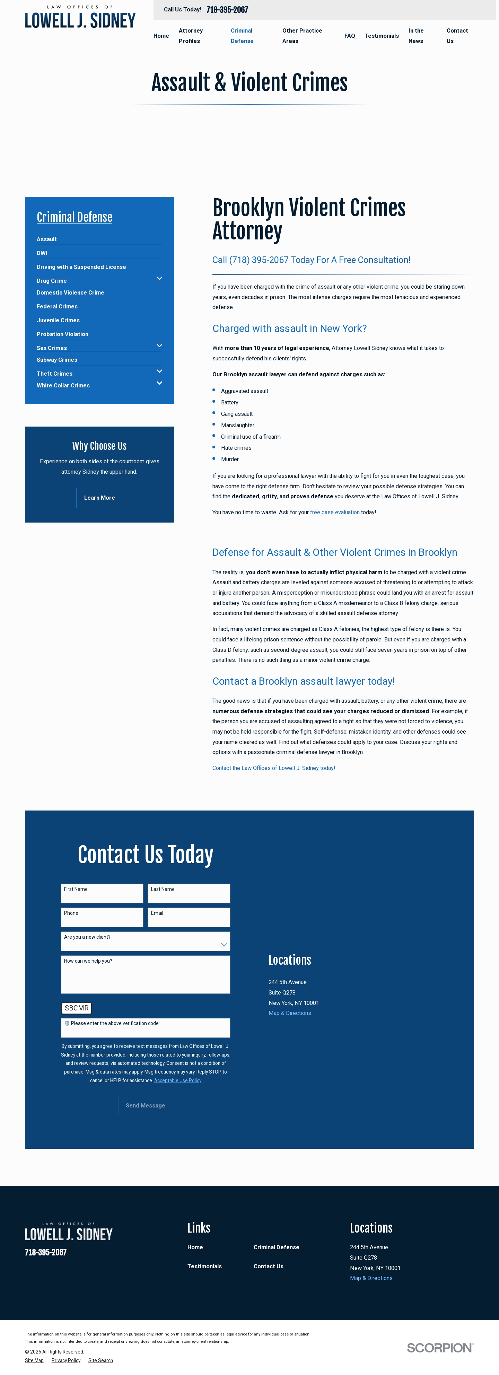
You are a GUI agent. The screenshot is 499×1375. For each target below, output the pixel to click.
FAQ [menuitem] (349, 36)
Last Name (163, 889)
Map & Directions (290, 1098)
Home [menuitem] (161, 36)
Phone (71, 913)
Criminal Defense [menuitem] (242, 35)
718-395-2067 (227, 10)
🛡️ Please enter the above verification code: (112, 1023)
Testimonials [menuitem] (382, 36)
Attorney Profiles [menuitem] (191, 35)
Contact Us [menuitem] (457, 35)
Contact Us (268, 1266)
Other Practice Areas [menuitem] (302, 35)
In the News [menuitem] (416, 35)
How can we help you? (88, 961)
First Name (76, 889)
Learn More (99, 497)
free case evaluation (335, 512)
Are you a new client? (87, 937)
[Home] (80, 17)
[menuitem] (47, 236)
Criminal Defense (276, 1247)
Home (195, 1247)
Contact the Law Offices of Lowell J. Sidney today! (273, 768)
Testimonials (204, 1266)
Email (157, 913)
